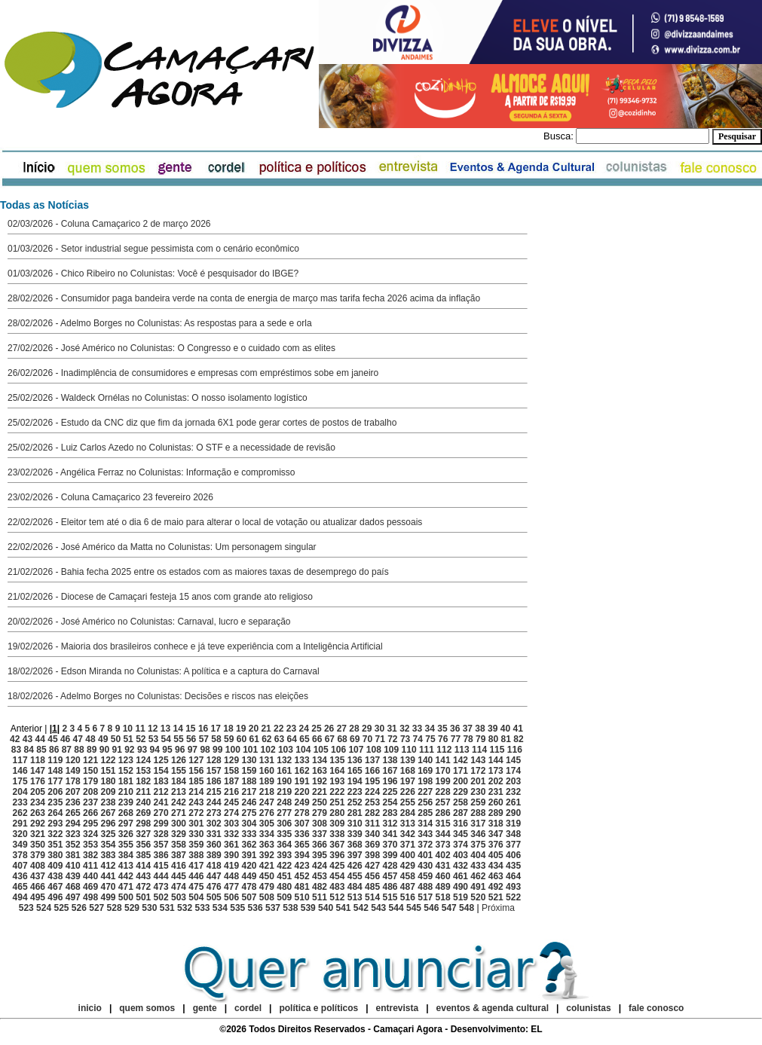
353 (90, 844)
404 (477, 855)
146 (20, 770)
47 (78, 739)
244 (214, 802)
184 (178, 781)
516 (407, 897)
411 (90, 865)
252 (355, 802)
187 (231, 781)
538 (290, 908)
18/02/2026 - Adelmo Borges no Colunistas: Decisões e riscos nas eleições (158, 696)
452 (302, 876)
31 (391, 728)
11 (140, 728)
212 (161, 792)
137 (372, 760)
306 (284, 823)
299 (161, 823)
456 (372, 876)
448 (231, 876)
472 (143, 887)
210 (125, 792)
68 (342, 739)
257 (443, 802)
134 (319, 760)
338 (336, 834)
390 (231, 855)
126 (178, 760)
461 (460, 876)
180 (107, 781)
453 (319, 876)
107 (355, 749)
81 (506, 739)
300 (178, 823)
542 (361, 908)
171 (460, 770)
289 (495, 813)
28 (354, 728)
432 (460, 865)
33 (417, 728)
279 (319, 813)
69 (355, 739)
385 (143, 855)
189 (266, 781)
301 (196, 823)
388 (196, 855)
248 (284, 802)
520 (477, 897)
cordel (248, 1008)
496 (55, 897)
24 (304, 728)
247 (266, 802)
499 (107, 897)
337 (319, 834)
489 (443, 887)
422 (284, 865)
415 (161, 865)
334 (266, 834)
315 (443, 823)
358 (178, 844)
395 (319, 855)
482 (319, 887)
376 (495, 844)
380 (55, 855)
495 (37, 897)
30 (379, 728)
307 (302, 823)
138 (389, 760)
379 (37, 855)
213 (178, 792)
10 (128, 728)
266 (90, 813)
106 (338, 749)
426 (355, 865)
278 (302, 813)
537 (272, 908)
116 (514, 749)
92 (129, 749)
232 (513, 792)
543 (378, 908)
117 (20, 760)
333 (248, 834)
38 (480, 728)
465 (20, 887)
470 (107, 887)
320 (20, 834)
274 (231, 813)
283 (389, 813)
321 (37, 834)
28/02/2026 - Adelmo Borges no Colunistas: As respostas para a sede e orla (160, 323)
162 (302, 770)
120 (73, 760)
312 (389, 823)
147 (37, 770)
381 (73, 855)
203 (513, 781)
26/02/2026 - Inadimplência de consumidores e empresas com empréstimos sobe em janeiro (193, 373)
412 (107, 865)
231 (495, 792)
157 (214, 770)
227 (425, 792)
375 (477, 844)
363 (266, 844)
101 (250, 749)
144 (495, 760)
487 (407, 887)
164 (336, 770)
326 (125, 834)
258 (460, 802)
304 (248, 823)
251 (336, 802)
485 (372, 887)
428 (389, 865)
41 (517, 728)
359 (196, 844)
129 (231, 760)
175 (20, 781)
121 (90, 760)
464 (513, 876)
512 (336, 897)
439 (73, 876)
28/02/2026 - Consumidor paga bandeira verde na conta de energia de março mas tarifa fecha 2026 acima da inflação (244, 298)
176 (37, 781)
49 (103, 739)
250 (319, 802)
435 (513, 865)
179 (90, 781)
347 (495, 834)
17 (216, 728)
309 (336, 823)
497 (73, 897)
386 (161, 855)
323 (73, 834)
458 (407, 876)
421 (266, 865)
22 (278, 728)
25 (316, 728)
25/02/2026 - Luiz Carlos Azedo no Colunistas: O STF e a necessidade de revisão (171, 447)
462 (477, 876)
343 (425, 834)
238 (107, 802)
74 (418, 739)
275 (248, 813)
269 (143, 813)
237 (90, 802)
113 (462, 749)
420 (248, 865)
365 (302, 844)
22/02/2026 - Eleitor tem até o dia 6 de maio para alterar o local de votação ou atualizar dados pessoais (215, 522)
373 (443, 844)
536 (255, 908)
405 (495, 855)
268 (125, 813)
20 (254, 728)
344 (443, 834)
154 (161, 770)
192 (319, 781)
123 (125, 760)
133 (302, 760)
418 (214, 865)
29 (367, 728)
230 (477, 792)
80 (493, 739)
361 (231, 844)
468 (73, 887)
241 (161, 802)
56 (191, 739)
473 (161, 887)
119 (55, 760)
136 (355, 760)
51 (128, 739)
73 (405, 739)
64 (292, 739)
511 (319, 897)
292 (37, 823)
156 (196, 770)
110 (409, 749)
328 (161, 834)
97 (192, 749)
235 (55, 802)
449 (248, 876)
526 (79, 908)
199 (443, 781)
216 (231, 792)
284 (407, 813)
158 (231, 770)
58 (216, 739)
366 (319, 844)
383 (107, 855)
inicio (90, 1008)
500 (125, 897)
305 (266, 823)
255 (407, 802)
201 (477, 781)
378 (20, 855)
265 (73, 813)
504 (196, 897)
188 (248, 781)
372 (425, 844)
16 (203, 728)
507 (248, 897)
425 (336, 865)
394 (302, 855)
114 (479, 749)
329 (178, 834)
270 (161, 813)
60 (241, 739)
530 (149, 908)
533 (202, 908)
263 (37, 813)
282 (372, 813)
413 (125, 865)
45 (52, 739)
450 (266, 876)
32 (404, 728)
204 (20, 792)
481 (302, 887)
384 (125, 855)
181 (125, 781)
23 (291, 728)
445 (178, 876)
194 (355, 781)
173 (495, 770)
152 (125, 770)
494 (20, 897)
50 (116, 739)
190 (284, 781)
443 (143, 876)
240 (143, 802)
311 (372, 823)
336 (302, 834)
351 (55, 844)
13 (165, 728)
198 (425, 781)
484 (355, 887)
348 (513, 834)
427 (372, 865)
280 (336, 813)
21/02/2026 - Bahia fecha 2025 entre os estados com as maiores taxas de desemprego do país (198, 572)
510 (302, 897)
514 (372, 897)
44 (40, 739)
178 (73, 781)
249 (302, 802)
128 (214, 760)
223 (355, 792)
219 (284, 792)
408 (37, 865)
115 (496, 749)
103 (285, 749)
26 (329, 728)
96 (180, 749)
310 (355, 823)
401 (425, 855)
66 (317, 739)
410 (73, 865)
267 (107, 813)
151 (107, 770)
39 (492, 728)
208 (90, 792)
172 (477, 770)
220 (302, 792)
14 (177, 728)
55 (178, 739)
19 (241, 728)
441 (107, 876)
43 (27, 739)
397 (355, 855)
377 (513, 844)
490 (460, 887)
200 (460, 781)
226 (407, 792)
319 (513, 823)
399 (389, 855)
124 (143, 760)
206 (55, 792)
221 (319, 792)
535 (237, 908)
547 (449, 908)
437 (37, 876)
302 (214, 823)
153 (143, 770)
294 (73, 823)
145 (513, 760)
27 (342, 728)
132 (284, 760)
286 (443, 813)
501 (143, 897)
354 (107, 844)
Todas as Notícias (44, 205)
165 (355, 770)
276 (266, 813)
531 (167, 908)
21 (266, 728)
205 (37, 792)
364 (284, 844)
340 (372, 834)
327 (143, 834)
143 (477, 760)
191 (302, 781)
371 (407, 844)
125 (161, 760)
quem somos (148, 1008)
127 (196, 760)
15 (190, 728)
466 (37, 887)
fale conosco (656, 1008)
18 (228, 728)
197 (407, 781)
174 (513, 770)
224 (372, 792)
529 (131, 908)
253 (372, 802)
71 (379, 739)
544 (396, 908)
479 (266, 887)
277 (284, 813)
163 (319, 770)
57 (204, 739)
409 (55, 865)
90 (104, 749)
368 (355, 844)
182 (143, 781)
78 (468, 739)
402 (443, 855)
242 (178, 802)
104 (303, 749)
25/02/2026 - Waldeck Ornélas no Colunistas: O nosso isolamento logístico (158, 398)
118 (37, 760)
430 (425, 865)
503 (178, 897)
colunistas (588, 1008)
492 (495, 887)
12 (153, 728)
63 (279, 739)
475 (196, 887)
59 (229, 739)
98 (205, 749)
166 (372, 770)
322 (55, 834)
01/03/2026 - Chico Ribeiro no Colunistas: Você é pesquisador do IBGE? (153, 273)
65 (304, 739)
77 (456, 739)
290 (513, 813)
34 (430, 728)
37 (468, 728)
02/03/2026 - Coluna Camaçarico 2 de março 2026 (109, 223)
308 (319, 823)
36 (455, 728)
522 (513, 897)
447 (214, 876)
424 (319, 865)
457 (389, 876)
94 (155, 749)
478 (248, 887)
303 (231, 823)
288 (477, 813)
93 (142, 749)
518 (443, 897)
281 (355, 813)
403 (460, 855)
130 (248, 760)
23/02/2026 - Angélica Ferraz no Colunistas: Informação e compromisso (151, 472)
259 (477, 802)
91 (116, 749)
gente (205, 1008)
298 (143, 823)
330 (196, 834)
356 (143, 844)
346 (477, 834)
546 (431, 908)
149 (73, 770)
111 (426, 749)
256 (425, 802)
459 (425, 876)
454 (336, 876)
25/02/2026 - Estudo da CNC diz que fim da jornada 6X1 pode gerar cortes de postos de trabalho (202, 422)
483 (336, 887)
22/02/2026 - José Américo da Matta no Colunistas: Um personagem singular (162, 547)
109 (391, 749)
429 (407, 865)
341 (389, 834)
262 (20, 813)
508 (266, 897)
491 (477, 887)
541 (342, 908)
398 (372, 855)
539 (308, 908)
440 (90, 876)
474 (178, 887)
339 (355, 834)
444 (161, 876)
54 (166, 739)
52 (140, 739)
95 (167, 749)
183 (161, 781)
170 (443, 770)
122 (107, 760)
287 (460, 813)
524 (43, 908)
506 (231, 897)
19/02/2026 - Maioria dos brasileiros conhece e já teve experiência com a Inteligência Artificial (195, 646)
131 (266, 760)
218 (266, 792)
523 (26, 908)
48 (90, 739)
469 (90, 887)
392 (266, 855)
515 (389, 897)
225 (389, 792)
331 (214, 834)
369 (372, 844)
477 (231, 887)
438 (55, 876)
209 (107, 792)
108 (373, 749)
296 (107, 823)
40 (505, 728)
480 (284, 887)
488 (425, 887)
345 (460, 834)
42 (15, 739)
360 (214, 844)
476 (214, 887)
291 (20, 823)
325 (107, 834)
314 (425, 823)
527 (96, 908)
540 (325, 908)
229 (460, 792)
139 (407, 760)
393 (284, 855)
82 (518, 739)
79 (480, 739)
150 (90, 770)
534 (220, 908)
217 (248, 792)
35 (442, 728)
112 (443, 749)
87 (67, 749)
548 (466, 908)
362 (248, 844)
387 (178, 855)
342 (407, 834)
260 (495, 802)
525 (61, 908)
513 (355, 897)
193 (336, 781)
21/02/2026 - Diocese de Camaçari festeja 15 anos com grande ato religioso (160, 596)
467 (55, 887)
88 (79, 749)
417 (196, 865)
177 (55, 781)
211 (143, 792)
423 (302, 865)
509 (284, 897)
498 (90, 897)
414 (143, 865)
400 (407, 855)
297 (125, 823)
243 (196, 802)
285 (425, 813)
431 (443, 865)
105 (321, 749)
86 (54, 749)
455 (355, 876)
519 (460, 897)
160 (266, 770)
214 (196, 792)
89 (91, 749)
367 (336, 844)
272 (196, 813)
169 (425, 770)
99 (217, 749)
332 (231, 834)
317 (477, 823)
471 (125, 887)
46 (65, 739)
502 (161, 897)
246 (248, 802)
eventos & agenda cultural (492, 1008)
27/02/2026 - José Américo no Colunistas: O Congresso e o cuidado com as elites (171, 348)
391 (248, 855)
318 (495, 823)
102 (268, 749)
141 (443, 760)
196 (389, 781)
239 (125, 802)
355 (125, 844)
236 (73, 802)
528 (114, 908)
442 (125, 876)
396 (336, 855)
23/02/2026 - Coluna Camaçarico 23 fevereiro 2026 (110, 497)
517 (425, 897)
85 (41, 749)
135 (336, 760)
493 (513, 887)
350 (37, 844)
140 (425, 760)
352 (73, 844)
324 (90, 834)
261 (513, 802)
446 (196, 876)
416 (178, 865)
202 (495, 781)
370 (389, 844)
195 (372, 781)
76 (443, 739)
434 (495, 865)
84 (29, 749)
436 (20, 876)
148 (55, 770)
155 (178, 770)
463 (495, 876)
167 (389, 770)
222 (336, 792)
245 (231, 802)
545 (413, 908)
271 (178, 813)
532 (184, 908)
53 (153, 739)
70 (367, 739)
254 (389, 802)
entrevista (397, 1008)
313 (407, 823)
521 (495, 897)
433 (477, 865)
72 (392, 739)
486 (389, 887)
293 (55, 823)
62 (266, 739)
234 (37, 802)
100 (232, 749)
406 (513, 855)
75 (430, 739)
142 (460, 760)
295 (90, 823)
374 (460, 844)
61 (254, 739)
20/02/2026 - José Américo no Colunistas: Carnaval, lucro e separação (149, 621)
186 (214, 781)
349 (20, 844)
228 (443, 792)
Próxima (498, 908)
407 (20, 865)
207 (73, 792)
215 (214, 792)
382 (90, 855)
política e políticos (318, 1008)
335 (284, 834)
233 (20, 802)
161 (284, 770)
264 (55, 813)
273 (214, 813)
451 (284, 876)
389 (214, 855)
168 (407, 770)
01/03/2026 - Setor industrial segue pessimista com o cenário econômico (153, 248)
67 (330, 739)
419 (231, 865)
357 (161, 844)
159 (248, 770)
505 (214, 897)
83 (16, 749)
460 (443, 876)
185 (196, 781)
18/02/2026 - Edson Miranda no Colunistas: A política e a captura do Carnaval (164, 671)
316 (460, 823)
